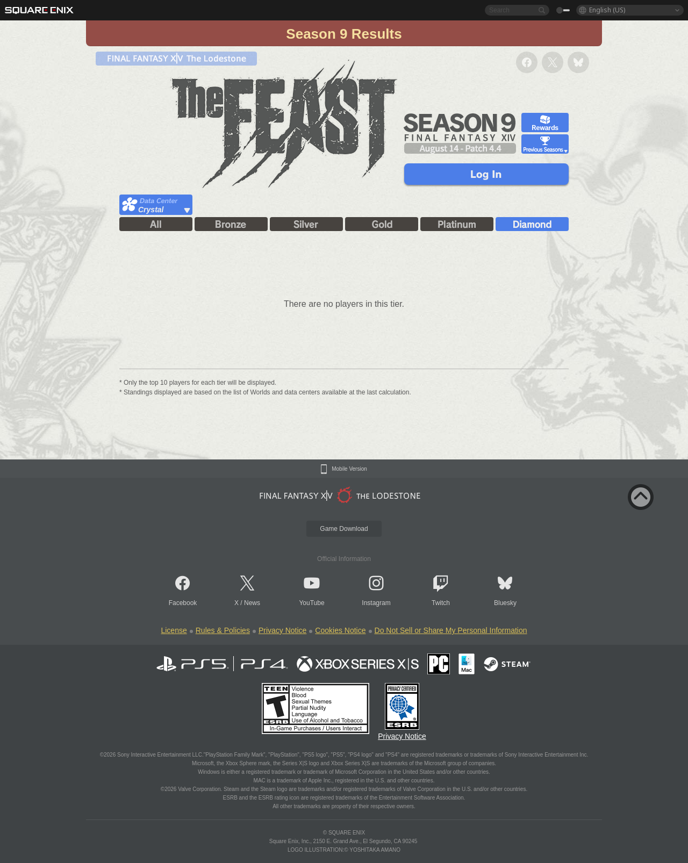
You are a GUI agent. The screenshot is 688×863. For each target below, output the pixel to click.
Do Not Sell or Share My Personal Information (451, 630)
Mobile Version (349, 469)
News (252, 603)
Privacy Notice (282, 630)
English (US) (607, 10)
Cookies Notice (340, 630)
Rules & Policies (223, 630)
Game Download (344, 529)
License (174, 630)
